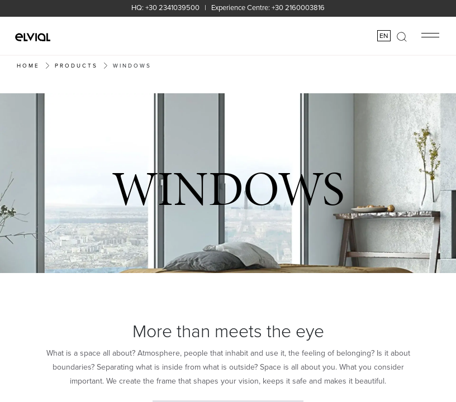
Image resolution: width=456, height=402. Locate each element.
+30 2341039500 (172, 7)
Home (28, 65)
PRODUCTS (76, 65)
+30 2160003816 (298, 7)
